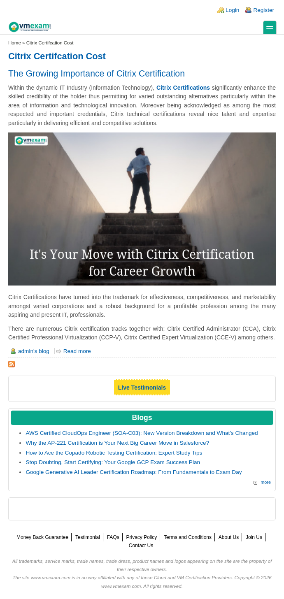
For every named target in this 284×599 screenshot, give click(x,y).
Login (232, 10)
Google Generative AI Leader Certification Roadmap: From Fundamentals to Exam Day (134, 472)
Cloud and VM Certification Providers (193, 577)
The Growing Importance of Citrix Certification (96, 73)
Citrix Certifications (183, 87)
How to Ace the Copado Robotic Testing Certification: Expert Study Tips (114, 453)
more (266, 482)
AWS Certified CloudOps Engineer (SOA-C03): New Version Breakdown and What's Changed (142, 433)
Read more (77, 351)
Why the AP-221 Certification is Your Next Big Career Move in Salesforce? (117, 443)
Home (14, 42)
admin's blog (33, 351)
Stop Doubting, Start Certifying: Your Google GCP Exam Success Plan (113, 462)
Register (263, 10)
